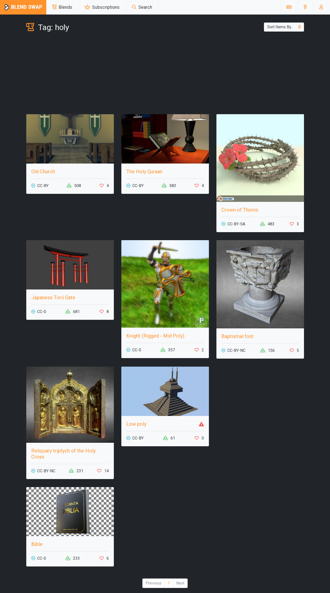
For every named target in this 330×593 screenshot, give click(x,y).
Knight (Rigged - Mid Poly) (155, 336)
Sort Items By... (284, 27)
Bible (37, 544)
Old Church (43, 172)
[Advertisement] (165, 74)
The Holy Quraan (144, 172)
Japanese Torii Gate (53, 297)
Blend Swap (23, 7)
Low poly (136, 424)
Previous (153, 583)
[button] (305, 7)
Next (180, 583)
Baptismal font (237, 336)
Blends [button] (62, 7)
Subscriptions (102, 7)
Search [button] (142, 7)
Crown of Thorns (239, 210)
